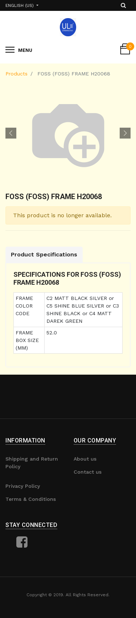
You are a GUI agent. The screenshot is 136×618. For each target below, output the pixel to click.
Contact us (88, 472)
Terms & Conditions (30, 499)
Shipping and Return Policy (31, 462)
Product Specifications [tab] (44, 254)
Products (16, 74)
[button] (10, 133)
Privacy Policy (22, 486)
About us (85, 459)
